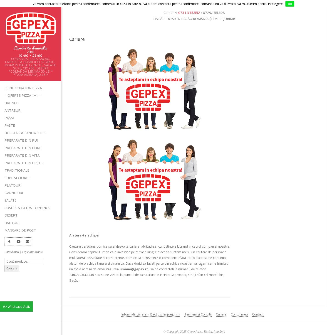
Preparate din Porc (23, 140)
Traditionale (17, 163)
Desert (11, 208)
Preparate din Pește (23, 155)
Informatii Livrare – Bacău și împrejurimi (150, 307)
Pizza (9, 110)
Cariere (221, 307)
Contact (258, 307)
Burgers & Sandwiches (25, 125)
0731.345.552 (189, 5)
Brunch (12, 95)
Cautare (11, 261)
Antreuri (13, 103)
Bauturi (12, 215)
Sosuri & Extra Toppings (27, 200)
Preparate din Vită (22, 148)
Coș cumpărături (32, 244)
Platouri (13, 178)
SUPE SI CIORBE (17, 170)
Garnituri (14, 185)
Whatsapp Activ (19, 306)
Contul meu (12, 244)
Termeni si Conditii (198, 307)
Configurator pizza (23, 80)
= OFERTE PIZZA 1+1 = (23, 88)
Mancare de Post (20, 223)
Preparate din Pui (21, 133)
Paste (10, 118)
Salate (11, 193)
